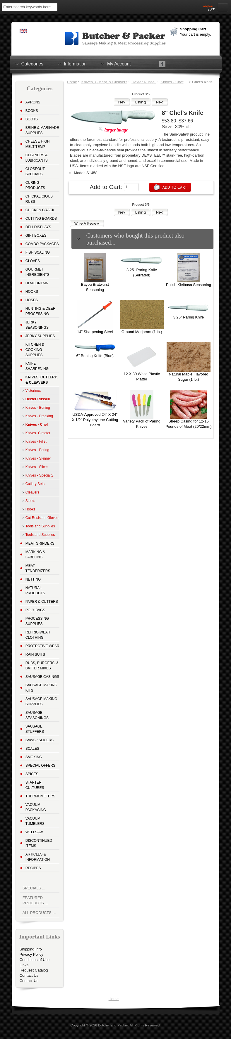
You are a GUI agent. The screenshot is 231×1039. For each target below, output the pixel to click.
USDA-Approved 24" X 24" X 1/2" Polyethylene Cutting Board (95, 419)
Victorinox (33, 391)
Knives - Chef (171, 82)
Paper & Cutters (41, 602)
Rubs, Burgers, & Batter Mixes (42, 665)
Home (72, 82)
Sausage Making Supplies (41, 701)
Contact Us (29, 975)
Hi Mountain (36, 283)
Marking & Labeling (35, 554)
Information (75, 63)
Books (31, 111)
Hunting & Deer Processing (40, 311)
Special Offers (40, 765)
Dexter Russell (143, 82)
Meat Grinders (39, 543)
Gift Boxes (36, 235)
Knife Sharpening (37, 366)
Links (24, 965)
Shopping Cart (193, 29)
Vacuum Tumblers (35, 821)
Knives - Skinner (38, 458)
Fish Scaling (37, 252)
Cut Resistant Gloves (42, 518)
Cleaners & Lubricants (36, 157)
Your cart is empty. (195, 34)
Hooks (31, 292)
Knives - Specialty (39, 475)
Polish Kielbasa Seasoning (188, 285)
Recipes (33, 868)
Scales (32, 749)
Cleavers (32, 492)
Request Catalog (34, 970)
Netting (33, 579)
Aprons (32, 102)
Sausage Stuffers (34, 729)
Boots (31, 119)
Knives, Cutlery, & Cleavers (104, 82)
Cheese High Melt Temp (37, 144)
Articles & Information (37, 857)
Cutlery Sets (35, 484)
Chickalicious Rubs (39, 199)
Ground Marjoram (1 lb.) (142, 332)
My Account (119, 63)
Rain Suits (35, 654)
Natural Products (35, 590)
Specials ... (34, 888)
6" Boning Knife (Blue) (95, 356)
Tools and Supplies (40, 526)
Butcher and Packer (113, 1025)
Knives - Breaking (39, 416)
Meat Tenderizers (37, 568)
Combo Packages (42, 244)
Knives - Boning (37, 408)
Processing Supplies (37, 621)
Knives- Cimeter (37, 433)
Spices (31, 774)
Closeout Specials (35, 171)
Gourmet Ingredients (37, 272)
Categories (32, 63)
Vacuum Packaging (35, 807)
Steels (30, 501)
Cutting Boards (41, 219)
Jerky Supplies (40, 336)
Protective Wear (42, 646)
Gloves (32, 261)
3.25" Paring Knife (188, 317)
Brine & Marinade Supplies (42, 130)
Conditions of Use (35, 959)
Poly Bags (35, 610)
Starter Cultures (34, 785)
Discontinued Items (38, 843)
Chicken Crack (39, 210)
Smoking (33, 757)
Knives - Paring (37, 450)
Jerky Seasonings (37, 325)
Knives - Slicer (36, 467)
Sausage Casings (42, 677)
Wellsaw (34, 832)
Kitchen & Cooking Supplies (34, 349)
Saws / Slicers (39, 740)
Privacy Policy (31, 954)
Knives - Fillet (36, 441)
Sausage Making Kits (41, 687)
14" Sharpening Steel (95, 332)
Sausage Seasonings (37, 715)
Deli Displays (38, 227)
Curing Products (35, 185)
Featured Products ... (35, 900)
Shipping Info (31, 949)
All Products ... (39, 912)
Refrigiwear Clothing (37, 635)
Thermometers (40, 796)
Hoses (31, 300)
